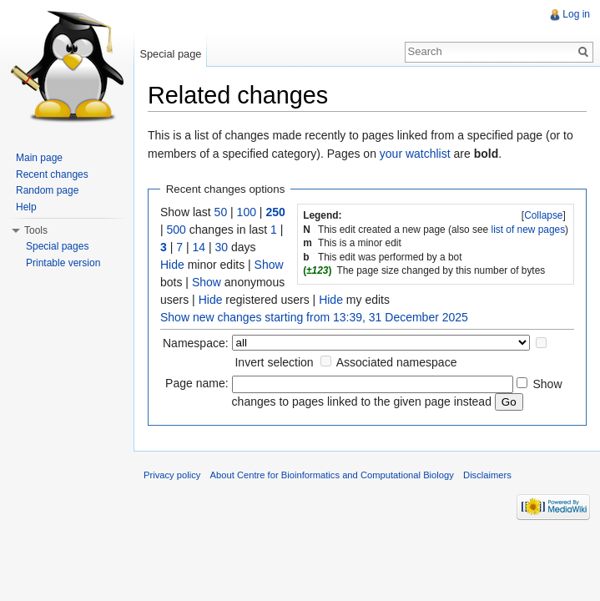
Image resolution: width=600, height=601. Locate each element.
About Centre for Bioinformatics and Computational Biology (332, 475)
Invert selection (273, 362)
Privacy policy (172, 475)
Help (26, 207)
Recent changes (52, 174)
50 (221, 212)
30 (221, 247)
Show (269, 264)
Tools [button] (36, 230)
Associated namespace (396, 362)
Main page (39, 158)
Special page (170, 54)
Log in (576, 14)
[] (544, 215)
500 (176, 229)
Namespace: (196, 343)
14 (198, 247)
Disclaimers (487, 475)
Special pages (57, 246)
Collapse (543, 215)
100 (246, 212)
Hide (172, 264)
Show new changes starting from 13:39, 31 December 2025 (314, 317)
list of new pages (529, 229)
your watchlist (415, 153)
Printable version (63, 263)
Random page (47, 190)
